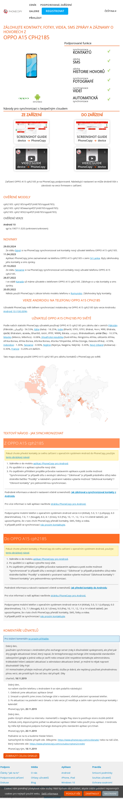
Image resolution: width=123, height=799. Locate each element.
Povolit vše (73, 793)
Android (66, 772)
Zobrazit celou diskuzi (21, 756)
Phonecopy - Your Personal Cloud (13, 11)
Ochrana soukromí (102, 782)
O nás (34, 772)
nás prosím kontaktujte (52, 524)
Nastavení (110, 793)
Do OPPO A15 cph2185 (92, 132)
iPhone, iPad (68, 777)
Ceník (32, 4)
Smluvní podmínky (102, 772)
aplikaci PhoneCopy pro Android (50, 463)
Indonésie (8, 344)
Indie (60, 329)
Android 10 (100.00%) (15, 311)
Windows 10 (68, 782)
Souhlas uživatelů (101, 777)
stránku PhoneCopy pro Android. (68, 503)
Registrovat (55, 11)
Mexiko (7, 337)
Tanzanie (19, 269)
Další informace (50, 793)
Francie (15, 348)
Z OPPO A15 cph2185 (31, 132)
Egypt (18, 250)
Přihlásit (35, 17)
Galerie (34, 11)
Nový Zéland (96, 344)
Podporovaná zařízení (56, 4)
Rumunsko (76, 293)
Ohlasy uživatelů (40, 777)
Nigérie (47, 344)
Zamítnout (92, 793)
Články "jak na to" (9, 772)
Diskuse (4, 782)
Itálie (36, 329)
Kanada (20, 281)
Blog (33, 782)
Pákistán (112, 325)
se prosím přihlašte (38, 638)
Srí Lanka (95, 258)
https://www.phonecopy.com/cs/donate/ (78, 740)
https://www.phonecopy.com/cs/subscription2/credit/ (57, 743)
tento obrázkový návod (17, 457)
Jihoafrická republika (52, 337)
